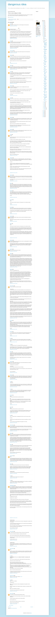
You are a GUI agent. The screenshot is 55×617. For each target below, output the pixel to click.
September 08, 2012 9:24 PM (13, 69)
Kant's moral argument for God (45, 84)
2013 (43, 34)
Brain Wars (45, 62)
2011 (43, 110)
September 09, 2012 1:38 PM (13, 349)
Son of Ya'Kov (12, 531)
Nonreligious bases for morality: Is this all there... (45, 89)
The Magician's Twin (45, 66)
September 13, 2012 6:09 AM (13, 473)
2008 (43, 113)
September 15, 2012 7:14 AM (13, 577)
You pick (21, 576)
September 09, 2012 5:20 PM (13, 422)
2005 (43, 116)
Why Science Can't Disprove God (45, 47)
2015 (43, 32)
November (45, 38)
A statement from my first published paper (45, 52)
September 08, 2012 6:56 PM (13, 48)
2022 (43, 25)
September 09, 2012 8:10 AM (13, 246)
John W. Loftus (12, 575)
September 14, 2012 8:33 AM (13, 553)
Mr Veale (11, 199)
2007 (43, 114)
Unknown (11, 55)
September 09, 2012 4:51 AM (13, 188)
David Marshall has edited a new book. (45, 98)
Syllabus (11, 269)
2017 (43, 30)
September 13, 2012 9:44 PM (13, 540)
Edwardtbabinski (12, 485)
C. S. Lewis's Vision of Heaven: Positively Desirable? (45, 78)
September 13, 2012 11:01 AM (13, 517)
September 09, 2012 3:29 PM (13, 379)
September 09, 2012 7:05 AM (13, 237)
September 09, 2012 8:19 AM (13, 251)
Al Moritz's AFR (45, 68)
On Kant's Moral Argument (45, 81)
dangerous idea (17, 4)
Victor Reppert (38, 25)
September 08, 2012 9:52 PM (13, 83)
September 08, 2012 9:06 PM (13, 52)
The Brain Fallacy (45, 64)
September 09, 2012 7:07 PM (13, 453)
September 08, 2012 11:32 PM (13, 172)
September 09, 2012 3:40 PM (13, 386)
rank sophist (11, 50)
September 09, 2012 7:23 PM (13, 461)
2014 (43, 33)
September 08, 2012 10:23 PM (13, 95)
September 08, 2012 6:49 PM (13, 38)
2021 (43, 26)
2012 (43, 35)
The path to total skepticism (45, 76)
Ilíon (10, 338)
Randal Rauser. (11, 17)
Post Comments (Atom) (14, 608)
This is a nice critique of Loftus (45, 86)
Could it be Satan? (45, 55)
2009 (43, 112)
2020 (43, 27)
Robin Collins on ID (45, 100)
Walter (11, 183)
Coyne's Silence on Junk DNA (45, 61)
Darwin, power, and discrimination (45, 92)
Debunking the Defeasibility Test (45, 50)
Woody (11, 65)
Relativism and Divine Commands (45, 95)
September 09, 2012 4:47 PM (13, 404)
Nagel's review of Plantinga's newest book (45, 72)
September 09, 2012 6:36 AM (13, 213)
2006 (43, 115)
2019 (43, 28)
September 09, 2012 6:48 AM (13, 221)
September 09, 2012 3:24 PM (13, 372)
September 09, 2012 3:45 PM (13, 392)
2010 (43, 111)
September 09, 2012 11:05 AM (13, 283)
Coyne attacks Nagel (45, 70)
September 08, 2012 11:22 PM (13, 155)
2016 (43, 31)
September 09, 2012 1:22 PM (13, 329)
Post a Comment (11, 605)
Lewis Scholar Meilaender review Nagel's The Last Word (45, 43)
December (45, 36)
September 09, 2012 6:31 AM (13, 197)
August (44, 101)
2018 (43, 29)
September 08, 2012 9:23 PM (13, 63)
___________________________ (14, 28)
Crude (11, 71)
